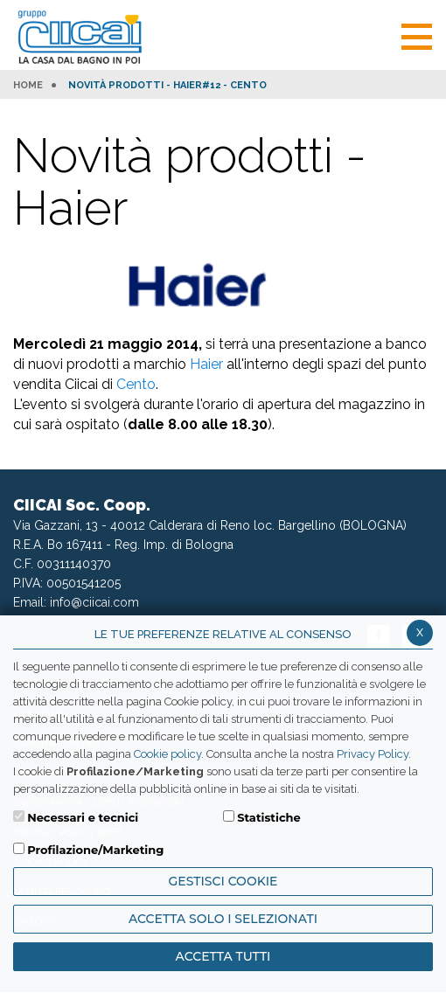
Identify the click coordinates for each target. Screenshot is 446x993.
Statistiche (269, 817)
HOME (28, 85)
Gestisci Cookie (223, 881)
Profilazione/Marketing (95, 850)
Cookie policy (167, 753)
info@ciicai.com (94, 602)
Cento (136, 384)
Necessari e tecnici (82, 817)
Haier (206, 364)
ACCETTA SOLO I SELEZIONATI (223, 919)
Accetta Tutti (223, 956)
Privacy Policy (372, 753)
